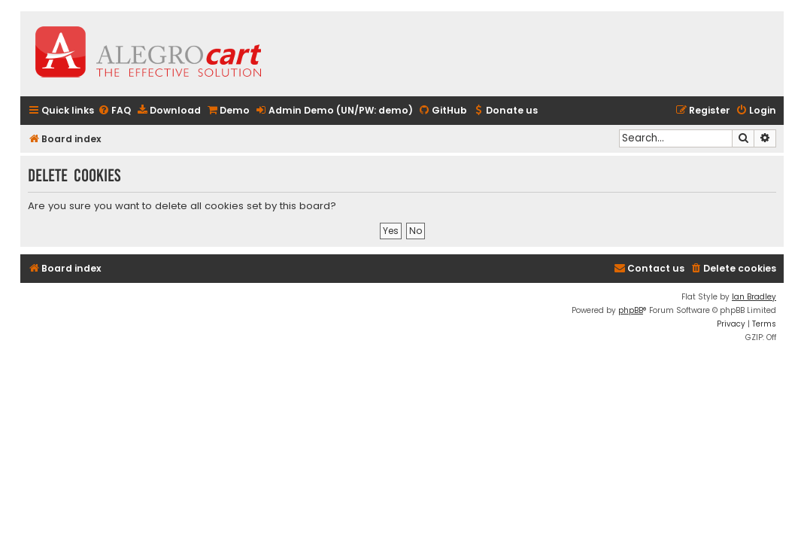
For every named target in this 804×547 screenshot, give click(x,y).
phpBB (630, 310)
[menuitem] (114, 111)
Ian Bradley (754, 296)
